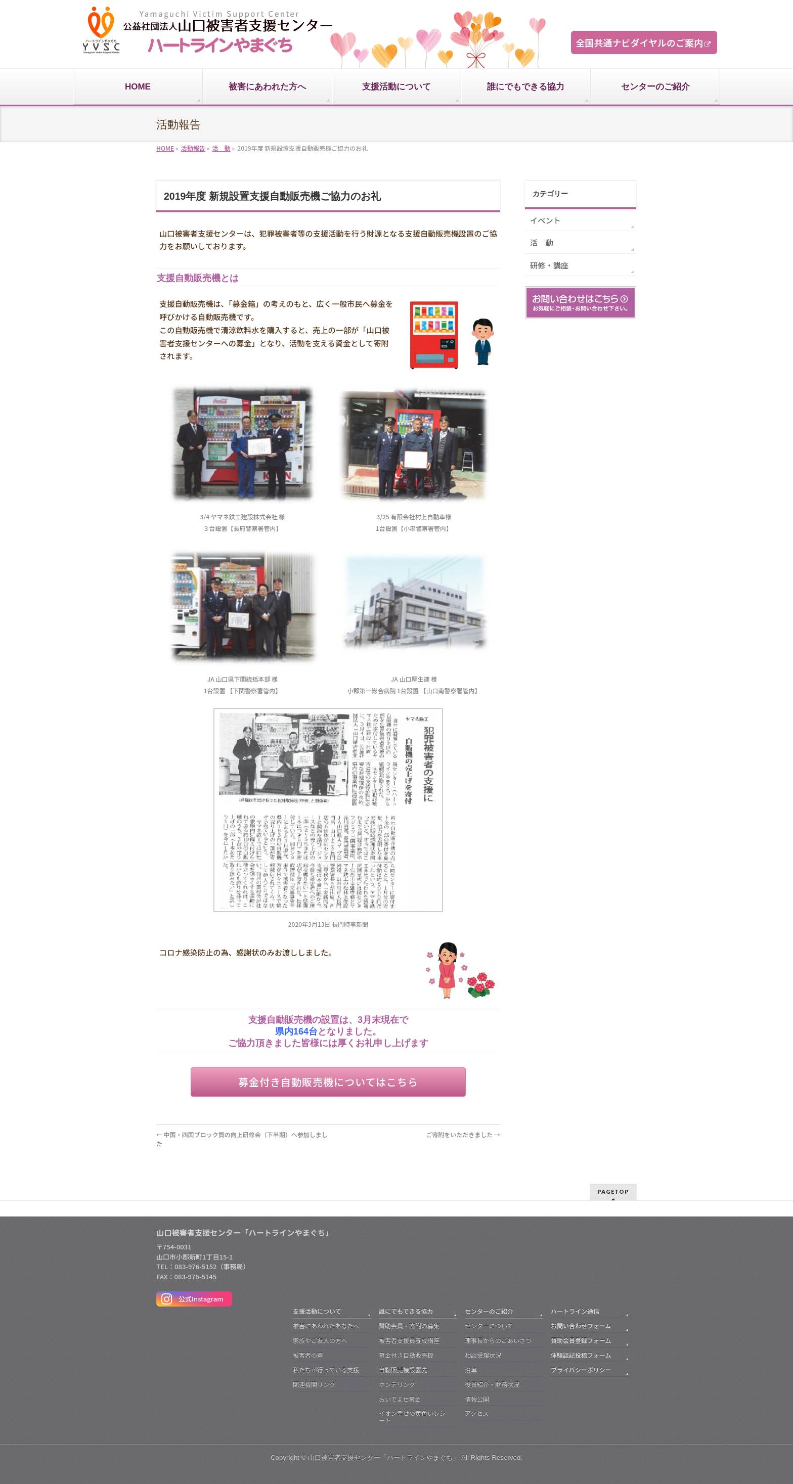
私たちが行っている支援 (326, 1369)
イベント (545, 220)
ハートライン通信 (575, 1311)
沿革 (471, 1369)
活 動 (541, 242)
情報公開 (477, 1399)
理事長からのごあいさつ (498, 1340)
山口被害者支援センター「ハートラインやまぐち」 (383, 1457)
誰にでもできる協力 (406, 1311)
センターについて (489, 1325)
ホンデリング (397, 1384)
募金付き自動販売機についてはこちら (328, 1081)
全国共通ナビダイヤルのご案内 (639, 42)
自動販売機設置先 (403, 1369)
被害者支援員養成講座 (409, 1340)
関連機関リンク (314, 1384)
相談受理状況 (483, 1355)
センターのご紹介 (489, 1311)
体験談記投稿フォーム (581, 1355)
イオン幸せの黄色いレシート (412, 1416)
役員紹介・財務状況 (492, 1384)
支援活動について (317, 1311)
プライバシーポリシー (581, 1369)
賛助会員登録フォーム (581, 1340)
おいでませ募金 (400, 1399)
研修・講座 (549, 265)
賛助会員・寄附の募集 (409, 1325)
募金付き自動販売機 (406, 1355)
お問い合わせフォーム (581, 1325)
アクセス (477, 1413)
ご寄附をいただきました (463, 1134)
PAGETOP (613, 1191)
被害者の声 (308, 1355)
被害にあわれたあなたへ (326, 1325)
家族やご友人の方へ (320, 1340)
